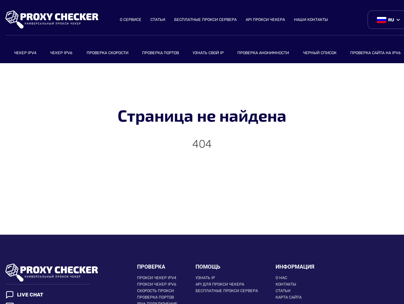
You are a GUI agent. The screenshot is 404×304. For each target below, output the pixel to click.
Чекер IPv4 (25, 53)
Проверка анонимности (263, 53)
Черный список (320, 53)
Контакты (286, 284)
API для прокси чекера (220, 284)
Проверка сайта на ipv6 (375, 53)
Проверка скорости (107, 53)
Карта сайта (289, 297)
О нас (281, 277)
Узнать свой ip (208, 53)
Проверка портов (160, 53)
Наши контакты (311, 19)
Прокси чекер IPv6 (156, 284)
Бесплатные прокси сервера (205, 19)
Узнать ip (205, 277)
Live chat (24, 294)
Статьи (157, 19)
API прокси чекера (265, 19)
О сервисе (130, 19)
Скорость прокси (155, 290)
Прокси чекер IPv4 (156, 277)
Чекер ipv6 (61, 53)
